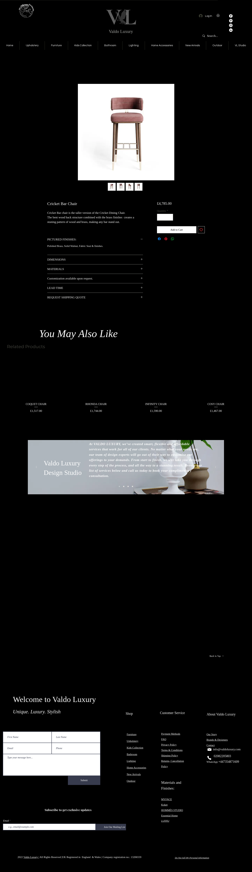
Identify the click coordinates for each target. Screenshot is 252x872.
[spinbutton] (165, 217)
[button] (219, 15)
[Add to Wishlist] (201, 229)
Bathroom (132, 754)
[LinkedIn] (231, 30)
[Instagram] (231, 25)
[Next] (215, 467)
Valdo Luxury (121, 31)
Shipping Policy (169, 755)
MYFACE (166, 799)
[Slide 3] (128, 486)
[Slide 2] (123, 486)
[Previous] (36, 467)
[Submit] (84, 780)
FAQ (163, 739)
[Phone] (209, 758)
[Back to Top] (216, 655)
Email (6, 821)
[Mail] (209, 749)
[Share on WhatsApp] (172, 239)
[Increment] (170, 217)
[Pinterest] (231, 20)
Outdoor (131, 781)
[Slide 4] (132, 486)
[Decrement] (160, 217)
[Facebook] (231, 16)
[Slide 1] (119, 486)
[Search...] (213, 36)
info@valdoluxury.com (227, 749)
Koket (164, 804)
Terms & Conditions (172, 750)
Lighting (131, 761)
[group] (126, 384)
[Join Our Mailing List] (114, 827)
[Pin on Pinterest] (166, 239)
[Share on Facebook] (159, 239)
